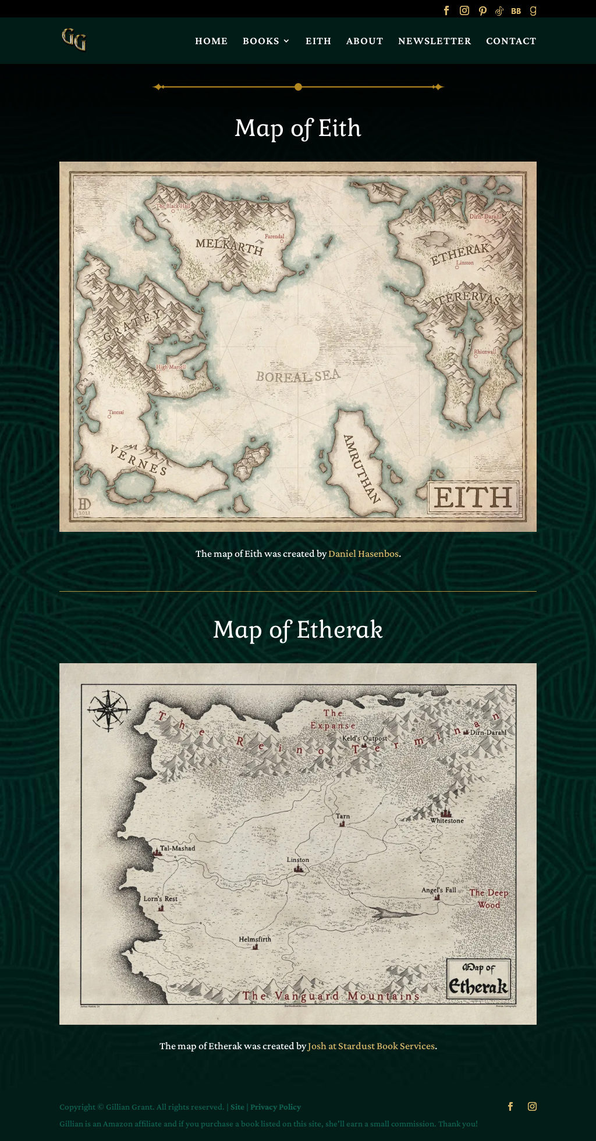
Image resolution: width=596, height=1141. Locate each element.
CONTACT (511, 42)
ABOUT (365, 42)
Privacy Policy (275, 1106)
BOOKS (261, 42)
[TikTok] (499, 14)
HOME (211, 42)
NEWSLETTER (434, 42)
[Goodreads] (533, 14)
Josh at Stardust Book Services (371, 1045)
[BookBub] (516, 14)
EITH (319, 42)
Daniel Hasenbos (363, 553)
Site (237, 1106)
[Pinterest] (482, 14)
